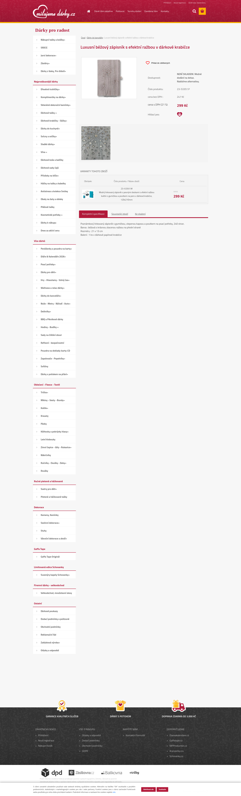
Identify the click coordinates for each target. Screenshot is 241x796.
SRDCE (44, 47)
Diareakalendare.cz (179, 735)
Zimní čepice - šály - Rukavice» (56, 447)
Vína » (44, 152)
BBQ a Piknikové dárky (52, 319)
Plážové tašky (47, 207)
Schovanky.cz (176, 756)
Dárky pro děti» (48, 272)
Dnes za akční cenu (50, 230)
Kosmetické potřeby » (51, 215)
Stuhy (44, 530)
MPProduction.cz (178, 746)
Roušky (44, 471)
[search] (194, 11)
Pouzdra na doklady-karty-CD (55, 350)
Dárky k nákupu (48, 222)
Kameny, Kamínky (50, 515)
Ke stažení (140, 214)
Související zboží (119, 214)
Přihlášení (167, 2)
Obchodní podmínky (51, 627)
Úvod (83, 37)
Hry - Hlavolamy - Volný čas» (55, 280)
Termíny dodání (134, 11)
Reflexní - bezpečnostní (52, 343)
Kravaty (44, 416)
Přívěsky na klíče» (50, 175)
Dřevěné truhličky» (50, 89)
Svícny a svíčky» (49, 136)
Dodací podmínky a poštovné (55, 619)
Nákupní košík (45, 746)
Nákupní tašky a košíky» (53, 40)
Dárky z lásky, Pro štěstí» (53, 71)
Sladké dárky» (48, 144)
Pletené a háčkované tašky (54, 497)
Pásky (44, 424)
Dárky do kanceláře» (51, 296)
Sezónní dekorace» (50, 523)
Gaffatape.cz (176, 740)
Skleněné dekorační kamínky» (56, 105)
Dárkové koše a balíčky (52, 160)
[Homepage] (87, 11)
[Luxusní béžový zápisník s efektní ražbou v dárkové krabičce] (109, 59)
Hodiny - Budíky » (50, 327)
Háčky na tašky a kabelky (53, 183)
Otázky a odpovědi (50, 650)
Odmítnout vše (148, 789)
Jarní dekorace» (48, 55)
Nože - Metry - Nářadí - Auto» (55, 303)
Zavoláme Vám (151, 11)
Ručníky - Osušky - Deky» (53, 463)
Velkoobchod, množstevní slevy (56, 593)
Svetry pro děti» (49, 489)
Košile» (44, 408)
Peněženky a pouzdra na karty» (56, 248)
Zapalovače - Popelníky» (53, 358)
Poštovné (120, 11)
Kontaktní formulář (135, 735)
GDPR (85, 751)
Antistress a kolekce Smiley (54, 191)
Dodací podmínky (91, 740)
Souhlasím (162, 789)
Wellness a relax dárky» (53, 288)
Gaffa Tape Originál (50, 556)
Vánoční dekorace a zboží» (54, 538)
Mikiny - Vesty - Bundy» (53, 400)
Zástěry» (45, 63)
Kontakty (165, 11)
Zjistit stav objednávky (196, 2)
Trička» (44, 392)
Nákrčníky (46, 455)
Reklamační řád (48, 634)
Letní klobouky (48, 439)
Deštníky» (46, 311)
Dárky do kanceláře (95, 37)
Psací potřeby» (48, 264)
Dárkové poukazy (49, 611)
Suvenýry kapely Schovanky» (55, 575)
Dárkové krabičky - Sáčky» (54, 120)
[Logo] (54, 11)
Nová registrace (180, 2)
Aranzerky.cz (176, 751)
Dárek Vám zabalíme (103, 11)
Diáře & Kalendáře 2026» (53, 256)
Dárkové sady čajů (50, 168)
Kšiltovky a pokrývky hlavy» (55, 431)
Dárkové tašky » (49, 113)
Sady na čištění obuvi (51, 335)
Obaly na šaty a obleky (52, 199)
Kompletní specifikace (93, 214)
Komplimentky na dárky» (53, 97)
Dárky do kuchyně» (50, 128)
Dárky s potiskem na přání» (54, 374)
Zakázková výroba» (50, 642)
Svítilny (44, 366)
